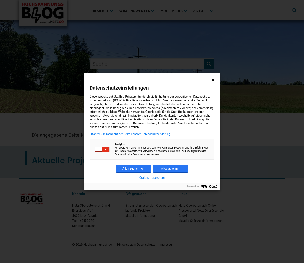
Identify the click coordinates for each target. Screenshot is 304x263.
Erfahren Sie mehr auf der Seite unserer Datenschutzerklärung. (130, 134)
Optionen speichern (152, 177)
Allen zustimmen (133, 168)
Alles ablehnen (170, 168)
